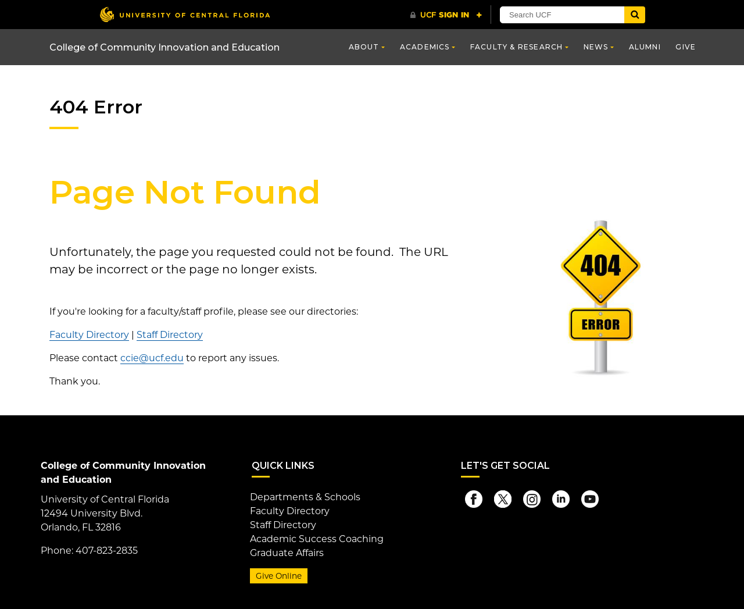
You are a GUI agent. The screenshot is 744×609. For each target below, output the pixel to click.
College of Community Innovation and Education (164, 47)
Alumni (645, 46)
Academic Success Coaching (317, 538)
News (596, 46)
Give (685, 46)
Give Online (279, 575)
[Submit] (634, 14)
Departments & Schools (305, 497)
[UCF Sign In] (446, 15)
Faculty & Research (516, 46)
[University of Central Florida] (185, 14)
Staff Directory (170, 334)
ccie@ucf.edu (152, 358)
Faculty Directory (89, 334)
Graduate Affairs (287, 552)
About (364, 46)
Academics (425, 46)
